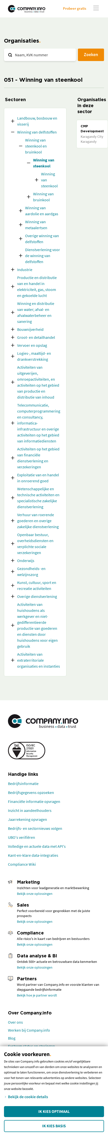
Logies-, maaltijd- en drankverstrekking (34, 356)
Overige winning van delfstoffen (42, 238)
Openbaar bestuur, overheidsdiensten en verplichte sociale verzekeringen (35, 543)
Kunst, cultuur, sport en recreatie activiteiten (36, 585)
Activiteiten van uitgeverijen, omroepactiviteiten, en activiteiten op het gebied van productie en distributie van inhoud (38, 382)
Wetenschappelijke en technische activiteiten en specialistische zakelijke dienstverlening (38, 497)
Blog (11, 1038)
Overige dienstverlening (37, 596)
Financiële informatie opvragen (34, 801)
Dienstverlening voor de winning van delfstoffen (42, 255)
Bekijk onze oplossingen (35, 893)
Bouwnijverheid (30, 329)
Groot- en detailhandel (36, 337)
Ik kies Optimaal (54, 1111)
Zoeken (91, 54)
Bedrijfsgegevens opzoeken (31, 792)
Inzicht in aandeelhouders (30, 810)
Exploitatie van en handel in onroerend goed (38, 477)
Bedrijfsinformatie (23, 783)
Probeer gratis (74, 8)
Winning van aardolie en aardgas (41, 210)
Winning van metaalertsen (36, 224)
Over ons (15, 1022)
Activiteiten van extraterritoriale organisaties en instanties (38, 660)
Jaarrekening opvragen (27, 819)
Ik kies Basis (54, 1126)
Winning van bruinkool (43, 196)
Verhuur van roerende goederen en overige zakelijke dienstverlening (38, 520)
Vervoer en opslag (32, 345)
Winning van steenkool (43, 162)
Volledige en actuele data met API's (37, 846)
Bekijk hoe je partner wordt (37, 995)
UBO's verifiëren (21, 837)
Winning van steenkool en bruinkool (36, 146)
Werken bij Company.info (29, 1030)
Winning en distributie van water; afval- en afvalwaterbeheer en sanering (35, 312)
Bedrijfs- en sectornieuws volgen (35, 828)
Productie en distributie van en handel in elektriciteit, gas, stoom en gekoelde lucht (37, 286)
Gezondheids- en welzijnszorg (31, 571)
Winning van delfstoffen (37, 132)
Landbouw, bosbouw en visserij (37, 121)
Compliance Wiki (22, 864)
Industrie (24, 269)
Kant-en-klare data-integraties (33, 855)
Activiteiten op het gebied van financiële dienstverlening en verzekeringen (38, 457)
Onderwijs (25, 560)
